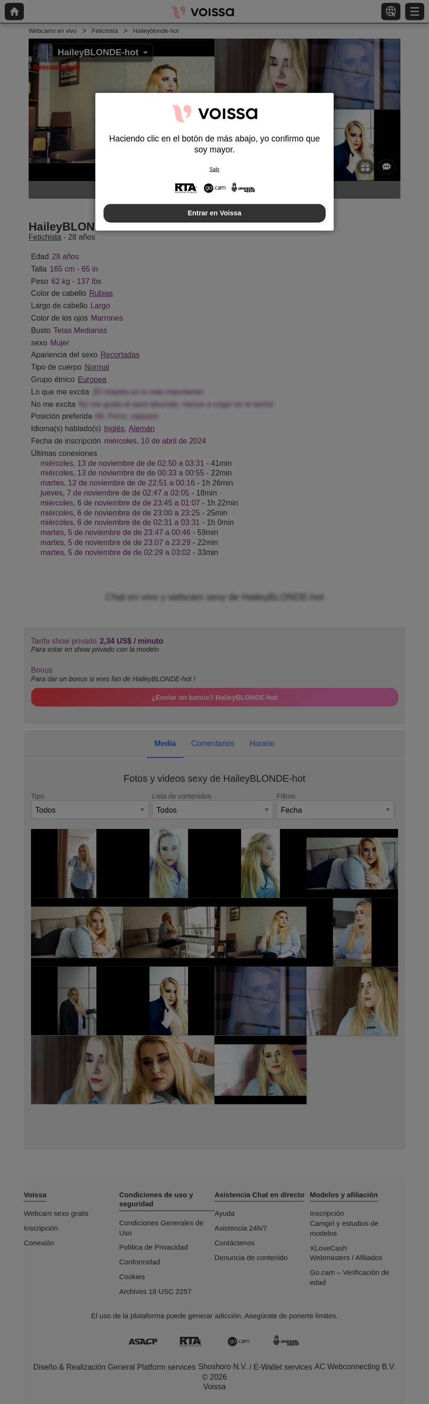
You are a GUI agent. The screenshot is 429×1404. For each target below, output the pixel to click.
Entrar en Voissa (215, 213)
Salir (215, 169)
